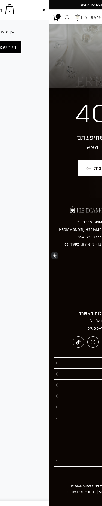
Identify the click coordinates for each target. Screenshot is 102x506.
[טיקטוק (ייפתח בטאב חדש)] (29, 342)
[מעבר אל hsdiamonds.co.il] (51, 17)
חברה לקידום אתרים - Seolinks (74, 492)
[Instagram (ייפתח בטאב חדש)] (44, 342)
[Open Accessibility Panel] (6, 255)
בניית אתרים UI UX (33, 492)
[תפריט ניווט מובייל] (95, 17)
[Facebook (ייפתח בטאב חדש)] (73, 342)
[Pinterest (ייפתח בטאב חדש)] (59, 342)
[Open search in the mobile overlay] (18, 17)
